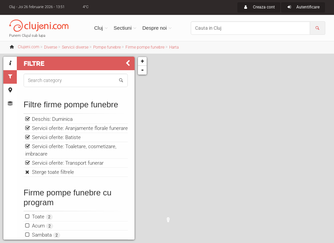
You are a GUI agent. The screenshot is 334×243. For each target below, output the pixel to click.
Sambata (46, 235)
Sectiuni (123, 28)
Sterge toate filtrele (53, 172)
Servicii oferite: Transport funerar (68, 163)
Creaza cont (259, 7)
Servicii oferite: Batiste (56, 137)
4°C (85, 7)
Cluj (98, 28)
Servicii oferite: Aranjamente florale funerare (80, 128)
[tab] (10, 63)
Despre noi (154, 28)
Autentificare (303, 7)
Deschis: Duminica (52, 119)
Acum (42, 226)
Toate (42, 217)
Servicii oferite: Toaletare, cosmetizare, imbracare (70, 150)
